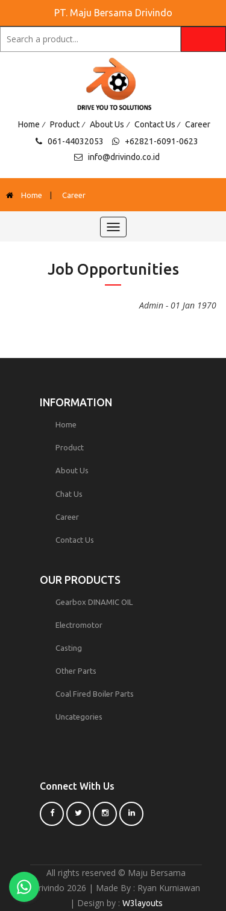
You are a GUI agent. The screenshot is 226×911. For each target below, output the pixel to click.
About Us (107, 124)
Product (65, 124)
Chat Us (69, 494)
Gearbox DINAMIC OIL (94, 602)
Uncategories (78, 716)
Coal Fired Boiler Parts (94, 693)
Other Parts (75, 670)
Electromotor (78, 625)
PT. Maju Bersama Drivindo (113, 12)
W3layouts (142, 903)
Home (29, 124)
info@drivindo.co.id (124, 157)
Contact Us (154, 124)
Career (197, 124)
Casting (68, 648)
